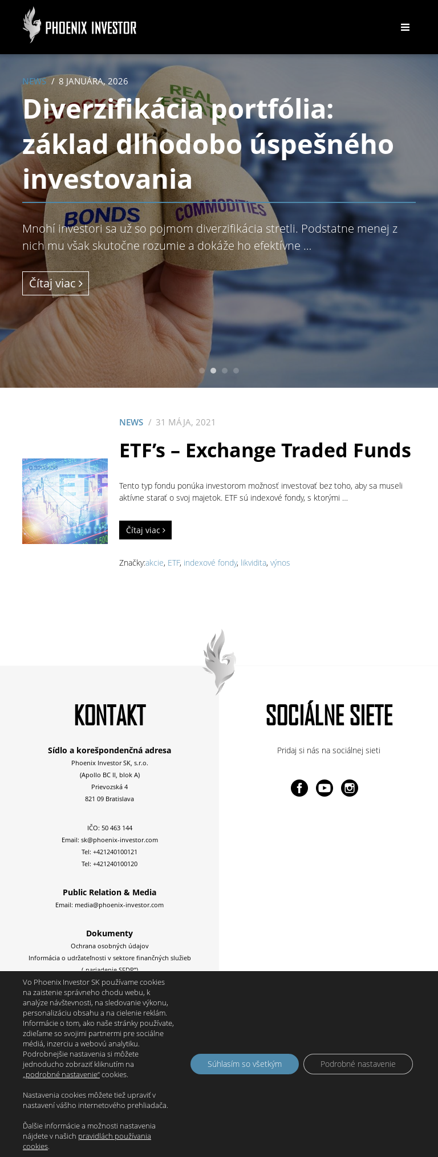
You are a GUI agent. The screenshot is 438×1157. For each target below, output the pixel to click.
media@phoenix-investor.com (119, 904)
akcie (154, 562)
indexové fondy (210, 562)
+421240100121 (115, 851)
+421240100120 (115, 863)
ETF (174, 562)
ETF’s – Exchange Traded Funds (265, 450)
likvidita (253, 562)
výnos (280, 562)
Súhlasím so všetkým (245, 1063)
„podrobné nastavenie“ (61, 1074)
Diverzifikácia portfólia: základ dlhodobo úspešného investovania (208, 143)
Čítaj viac (56, 283)
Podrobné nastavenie (358, 1063)
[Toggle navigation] (405, 27)
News (34, 81)
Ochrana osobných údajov (110, 945)
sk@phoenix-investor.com (119, 839)
